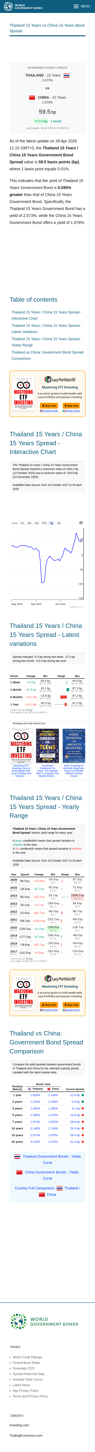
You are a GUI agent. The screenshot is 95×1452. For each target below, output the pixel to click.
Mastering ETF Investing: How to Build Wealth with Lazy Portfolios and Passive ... (21, 770)
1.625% (53, 1121)
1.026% (35, 1095)
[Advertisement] (47, 49)
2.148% (35, 1128)
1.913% (35, 1121)
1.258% (53, 1101)
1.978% (53, 1135)
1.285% (53, 1108)
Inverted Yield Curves (28, 1379)
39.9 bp (75, 1128)
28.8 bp (75, 1121)
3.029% (35, 1141)
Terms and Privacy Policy (30, 1396)
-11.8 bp (75, 1095)
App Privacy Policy (26, 1390)
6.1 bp (76, 1108)
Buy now (49, 405)
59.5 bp (75, 1135)
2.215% (53, 1141)
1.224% (35, 1101)
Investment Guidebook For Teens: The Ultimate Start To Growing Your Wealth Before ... (47, 770)
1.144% (53, 1095)
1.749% (53, 1128)
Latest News (21, 1385)
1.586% (35, 1115)
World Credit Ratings (27, 1357)
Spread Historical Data (28, 1374)
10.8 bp (75, 1115)
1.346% (35, 1108)
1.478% (53, 1115)
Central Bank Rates (26, 1362)
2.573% (35, 1135)
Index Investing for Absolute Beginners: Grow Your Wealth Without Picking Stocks (74, 770)
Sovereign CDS (23, 1368)
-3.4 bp (76, 1101)
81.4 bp (75, 1141)
